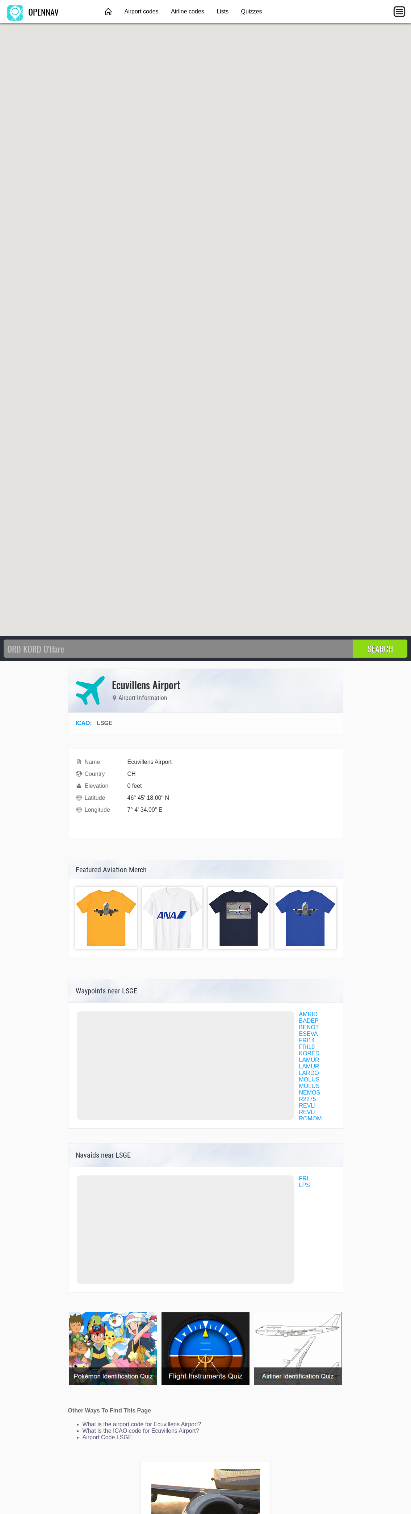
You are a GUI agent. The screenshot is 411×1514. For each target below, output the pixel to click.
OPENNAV (33, 11)
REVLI (307, 1106)
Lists (222, 11)
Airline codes (187, 11)
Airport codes (141, 11)
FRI (304, 1178)
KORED (309, 1053)
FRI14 (307, 1040)
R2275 (307, 1099)
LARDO (309, 1073)
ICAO (83, 723)
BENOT (309, 1027)
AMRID (308, 1014)
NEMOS (309, 1092)
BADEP (309, 1021)
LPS (304, 1185)
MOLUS (309, 1079)
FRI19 (307, 1047)
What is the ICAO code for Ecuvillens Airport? (141, 1431)
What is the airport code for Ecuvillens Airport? (142, 1424)
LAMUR (309, 1060)
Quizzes (251, 11)
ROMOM (310, 1119)
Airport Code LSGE (107, 1437)
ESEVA (308, 1034)
